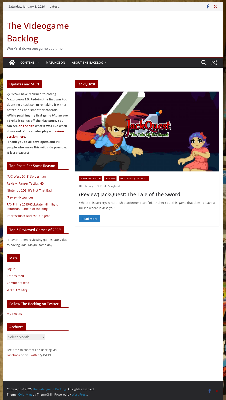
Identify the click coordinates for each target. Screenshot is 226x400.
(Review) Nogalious (20, 197)
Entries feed (15, 276)
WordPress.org (17, 290)
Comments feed (18, 283)
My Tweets (14, 314)
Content (27, 62)
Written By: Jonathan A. (134, 178)
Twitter (34, 355)
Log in (11, 269)
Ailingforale (114, 186)
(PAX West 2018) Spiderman (26, 176)
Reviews (110, 178)
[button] (36, 63)
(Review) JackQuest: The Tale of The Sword (129, 194)
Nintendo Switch (91, 178)
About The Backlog (87, 62)
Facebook (13, 355)
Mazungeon (55, 62)
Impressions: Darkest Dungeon (29, 216)
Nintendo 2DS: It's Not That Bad (29, 190)
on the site (26, 126)
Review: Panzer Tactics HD (25, 183)
